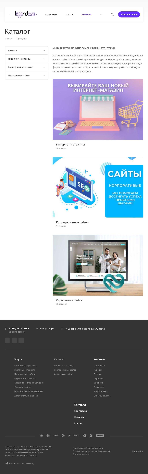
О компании (99, 365)
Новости (79, 417)
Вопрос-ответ (100, 391)
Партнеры (98, 378)
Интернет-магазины (26, 58)
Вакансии (98, 382)
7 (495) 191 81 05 (18, 328)
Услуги (18, 359)
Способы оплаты (102, 395)
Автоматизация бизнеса (26, 395)
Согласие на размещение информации (91, 451)
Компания (99, 359)
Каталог (59, 359)
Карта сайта (137, 451)
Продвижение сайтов (24, 374)
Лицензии (98, 370)
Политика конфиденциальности (88, 448)
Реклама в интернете (24, 370)
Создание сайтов (22, 387)
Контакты (80, 404)
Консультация (129, 14)
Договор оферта (81, 454)
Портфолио (80, 410)
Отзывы (97, 374)
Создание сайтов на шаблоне (28, 382)
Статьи (78, 423)
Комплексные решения (25, 365)
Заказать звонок (17, 332)
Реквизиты (99, 387)
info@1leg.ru (47, 328)
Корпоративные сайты (26, 67)
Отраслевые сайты (26, 75)
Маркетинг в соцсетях (25, 378)
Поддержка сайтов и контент (28, 391)
